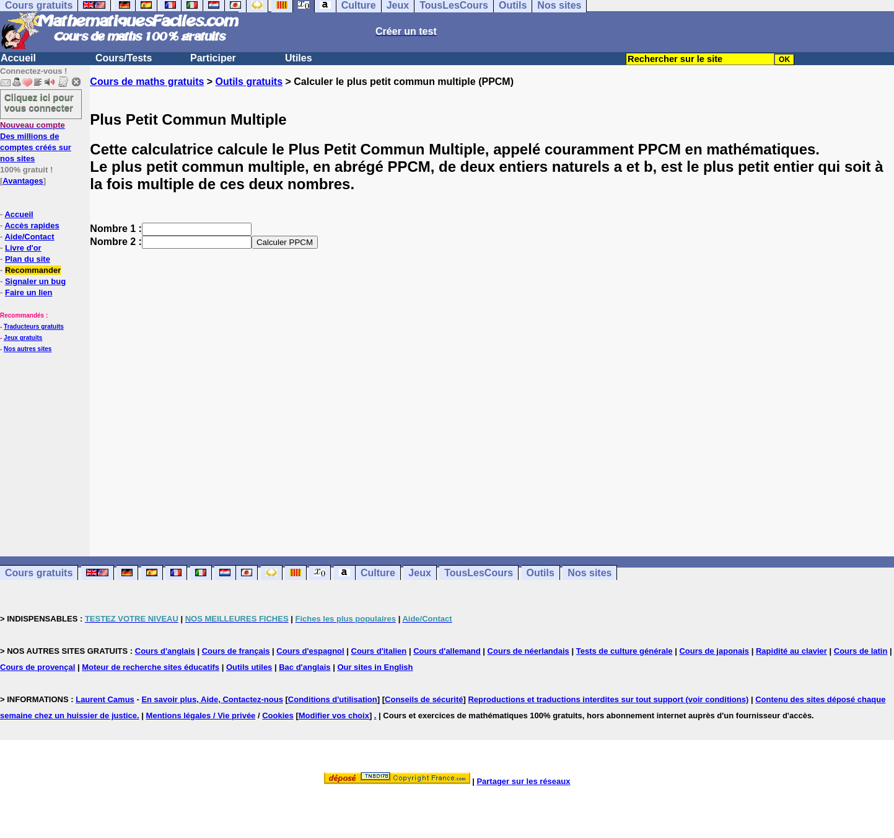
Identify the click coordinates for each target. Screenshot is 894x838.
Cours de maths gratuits (147, 81)
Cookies (278, 715)
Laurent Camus (105, 699)
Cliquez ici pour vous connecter (39, 102)
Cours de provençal (37, 667)
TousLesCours (478, 573)
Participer (213, 58)
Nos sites (589, 573)
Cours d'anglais (165, 651)
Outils (540, 573)
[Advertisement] (492, 391)
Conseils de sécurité (424, 699)
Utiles (298, 58)
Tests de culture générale (624, 651)
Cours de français (236, 651)
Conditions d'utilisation (332, 699)
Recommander (33, 270)
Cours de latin (861, 651)
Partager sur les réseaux (523, 781)
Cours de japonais (714, 651)
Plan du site (27, 259)
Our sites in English (375, 667)
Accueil (18, 58)
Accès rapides (31, 225)
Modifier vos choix (334, 715)
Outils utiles (249, 667)
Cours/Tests (123, 58)
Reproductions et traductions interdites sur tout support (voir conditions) (608, 699)
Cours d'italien (379, 651)
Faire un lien (29, 292)
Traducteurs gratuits (34, 326)
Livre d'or (23, 247)
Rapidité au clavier (791, 651)
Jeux (419, 573)
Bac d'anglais (304, 667)
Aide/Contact (29, 236)
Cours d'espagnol (310, 651)
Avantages (22, 180)
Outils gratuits (249, 81)
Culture (378, 573)
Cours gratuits (38, 573)
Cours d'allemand (447, 651)
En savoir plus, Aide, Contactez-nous (212, 699)
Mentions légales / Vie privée (201, 715)
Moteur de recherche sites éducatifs (150, 667)
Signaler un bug (35, 281)
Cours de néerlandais (528, 651)
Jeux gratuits (23, 337)
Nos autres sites (27, 348)
